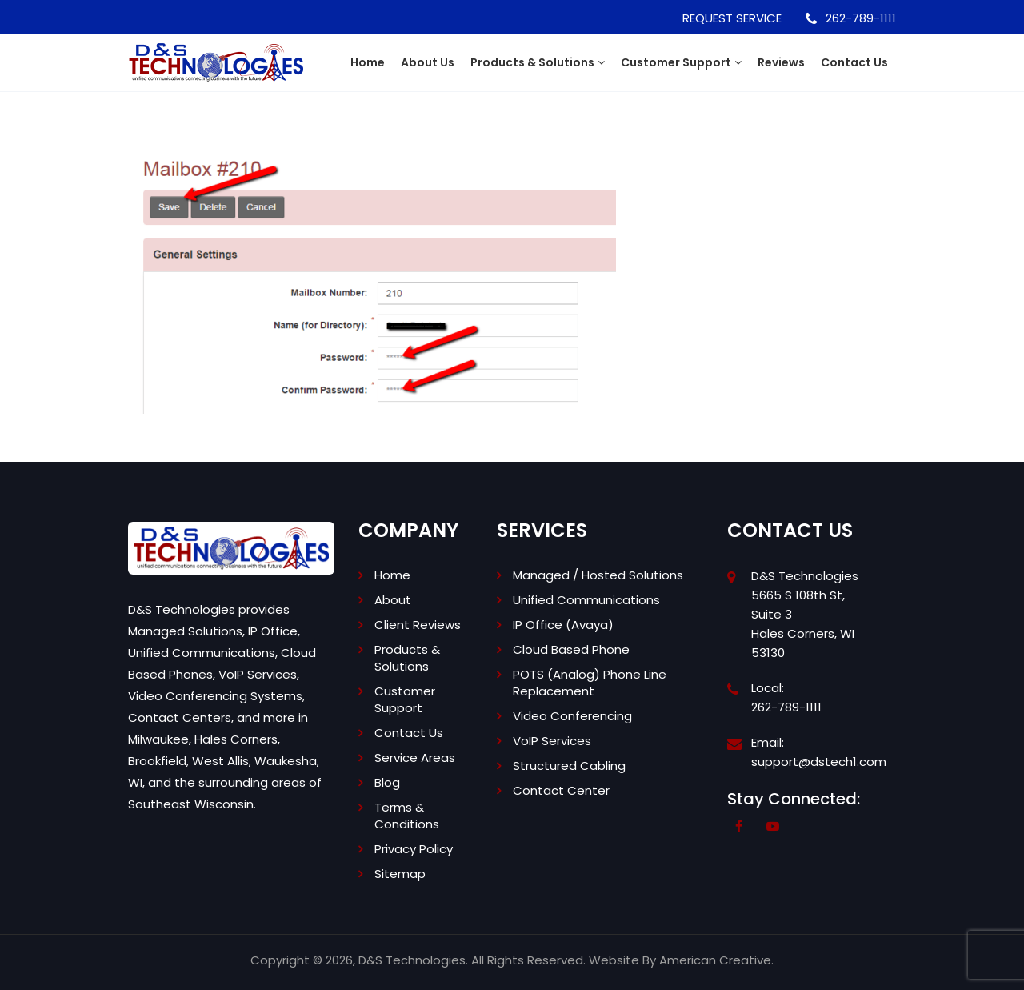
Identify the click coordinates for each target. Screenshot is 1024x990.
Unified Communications (586, 599)
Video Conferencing (572, 715)
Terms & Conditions (406, 815)
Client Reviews (417, 624)
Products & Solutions (407, 658)
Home (392, 575)
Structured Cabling (569, 765)
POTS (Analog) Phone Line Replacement (589, 682)
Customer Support (404, 699)
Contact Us (408, 732)
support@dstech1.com (818, 761)
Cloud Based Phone (571, 649)
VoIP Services (552, 740)
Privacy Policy (413, 848)
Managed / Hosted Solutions (598, 575)
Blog (387, 782)
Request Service (732, 18)
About (392, 599)
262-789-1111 (851, 18)
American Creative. (716, 960)
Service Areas (414, 757)
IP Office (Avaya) (563, 624)
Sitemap (400, 873)
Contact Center (561, 790)
